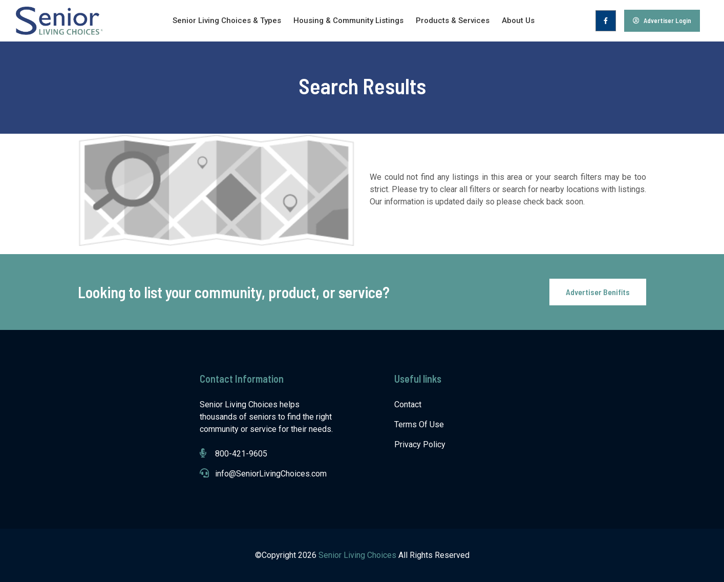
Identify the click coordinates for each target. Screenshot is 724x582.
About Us (518, 20)
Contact (407, 404)
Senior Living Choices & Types (227, 20)
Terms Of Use (419, 424)
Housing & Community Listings (348, 20)
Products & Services (452, 20)
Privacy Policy (419, 444)
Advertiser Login (662, 20)
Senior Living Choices (358, 555)
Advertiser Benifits (598, 292)
